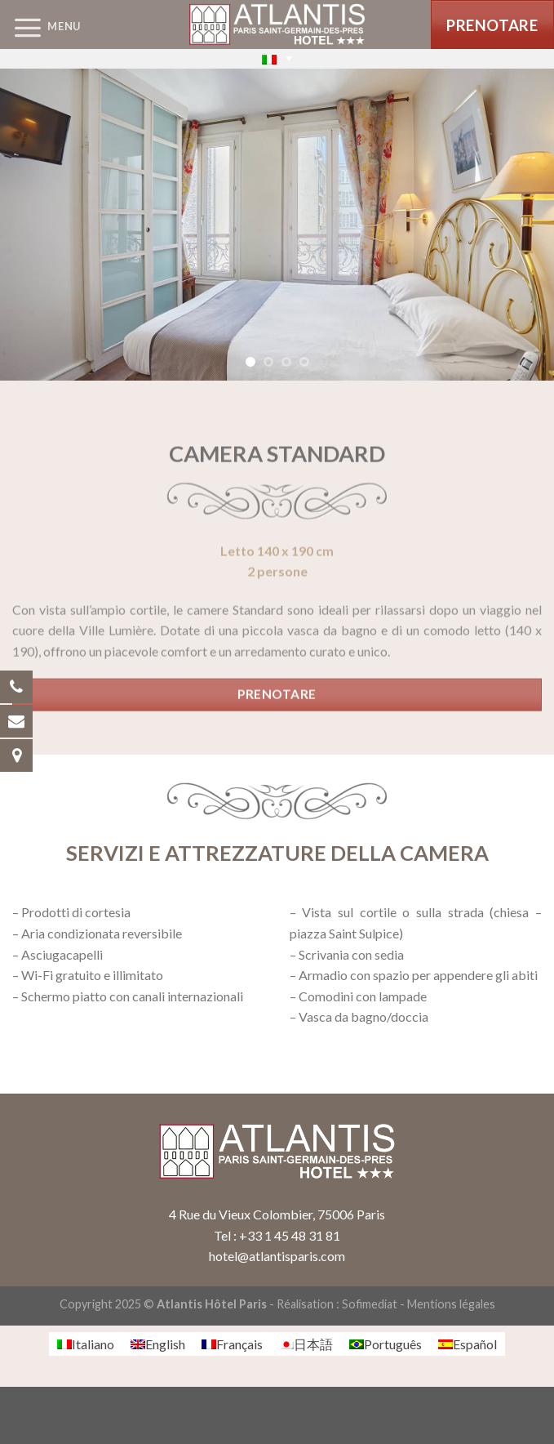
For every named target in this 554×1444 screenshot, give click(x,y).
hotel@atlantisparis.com (277, 1256)
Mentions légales (451, 1304)
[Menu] (40, 27)
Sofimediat (369, 1304)
